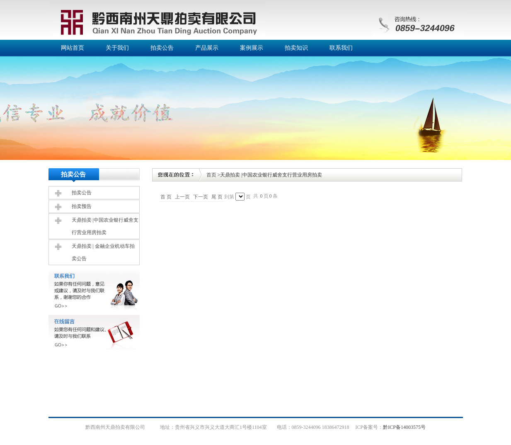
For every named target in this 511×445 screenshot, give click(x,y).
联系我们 (341, 48)
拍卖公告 (162, 48)
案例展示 (251, 48)
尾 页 (217, 197)
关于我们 (117, 48)
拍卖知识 (296, 48)
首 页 (166, 197)
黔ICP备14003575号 (404, 427)
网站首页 (72, 48)
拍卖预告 (82, 206)
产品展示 (206, 48)
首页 (211, 175)
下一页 (200, 197)
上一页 (182, 197)
